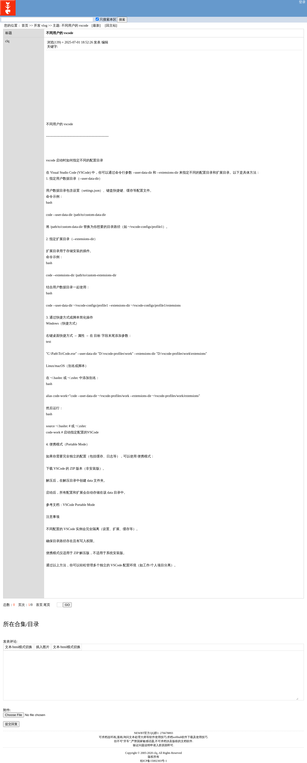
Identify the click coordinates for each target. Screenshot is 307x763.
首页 (25, 25)
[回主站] (111, 25)
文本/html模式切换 (18, 647)
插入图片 (42, 647)
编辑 (104, 42)
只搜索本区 (106, 19)
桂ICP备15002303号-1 (153, 761)
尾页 (46, 605)
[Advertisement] (174, 83)
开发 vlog (40, 25)
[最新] (96, 25)
